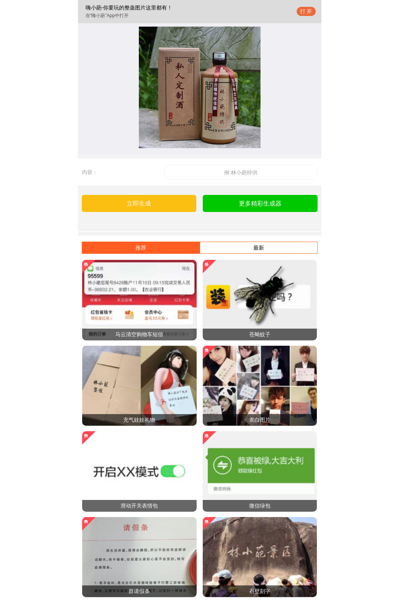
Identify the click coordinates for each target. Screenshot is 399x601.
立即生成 (139, 203)
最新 (258, 248)
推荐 (140, 248)
